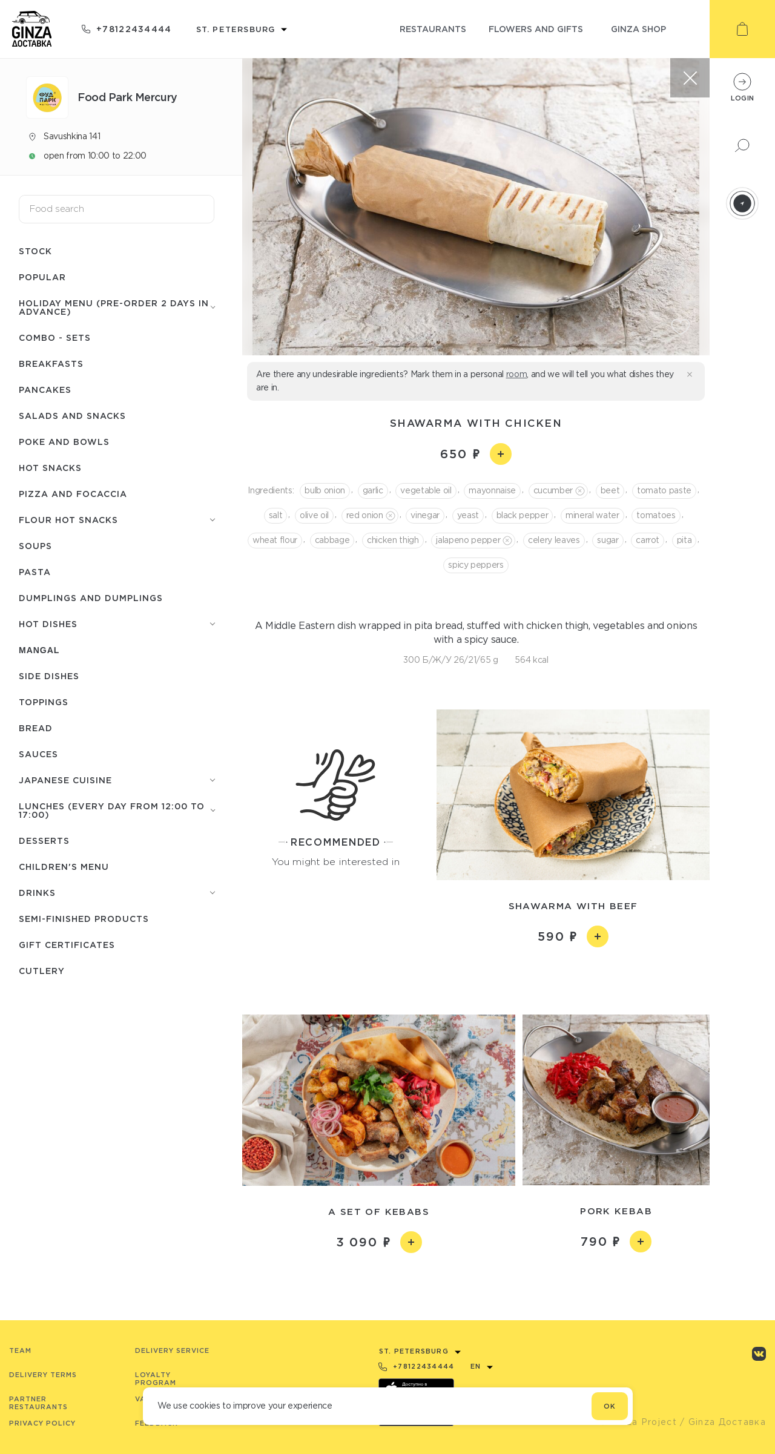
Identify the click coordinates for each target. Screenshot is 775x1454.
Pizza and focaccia (73, 493)
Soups (35, 545)
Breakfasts (51, 363)
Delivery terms (43, 1374)
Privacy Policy (42, 1423)
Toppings (43, 701)
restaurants (433, 28)
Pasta (35, 571)
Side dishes (49, 675)
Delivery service (172, 1350)
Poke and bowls (64, 441)
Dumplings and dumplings (91, 597)
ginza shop (638, 28)
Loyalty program (155, 1378)
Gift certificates (67, 944)
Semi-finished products (84, 918)
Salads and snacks (72, 415)
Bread (36, 727)
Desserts (44, 840)
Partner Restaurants (38, 1402)
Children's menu (64, 866)
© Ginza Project (638, 1422)
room (516, 374)
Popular (42, 276)
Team (20, 1350)
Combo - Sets (55, 337)
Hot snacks (50, 467)
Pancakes (45, 389)
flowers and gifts (536, 28)
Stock (35, 250)
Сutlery (42, 970)
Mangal (39, 650)
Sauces (38, 753)
